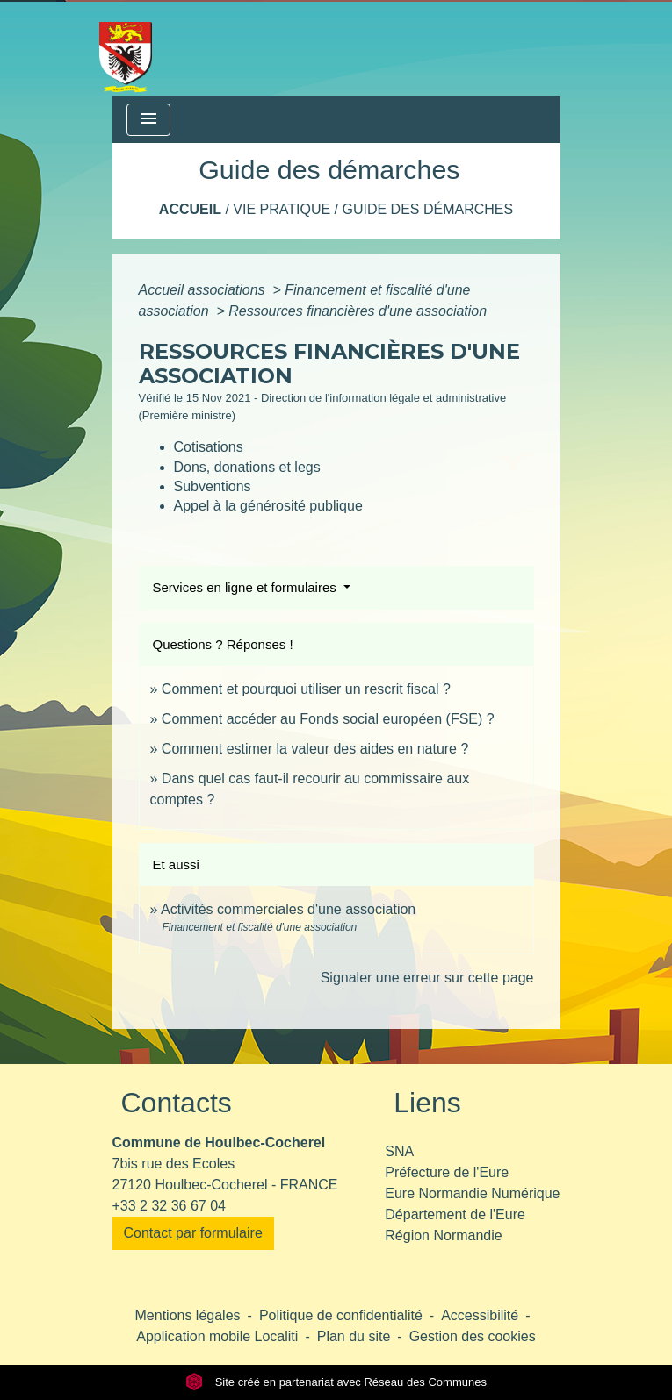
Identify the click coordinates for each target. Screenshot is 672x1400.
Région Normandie (443, 1235)
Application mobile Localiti (217, 1336)
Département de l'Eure (455, 1214)
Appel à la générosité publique (268, 505)
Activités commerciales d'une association (288, 909)
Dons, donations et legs (247, 467)
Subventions (212, 486)
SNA (399, 1151)
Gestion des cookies (472, 1336)
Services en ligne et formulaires (246, 587)
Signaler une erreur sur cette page (427, 977)
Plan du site (354, 1336)
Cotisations (208, 446)
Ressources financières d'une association (357, 311)
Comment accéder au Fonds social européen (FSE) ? (328, 718)
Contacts (176, 1102)
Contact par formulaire (193, 1232)
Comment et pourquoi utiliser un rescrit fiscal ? (306, 689)
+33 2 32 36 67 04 (169, 1205)
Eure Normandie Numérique (472, 1193)
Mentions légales (188, 1315)
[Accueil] (126, 48)
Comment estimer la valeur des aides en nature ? (315, 748)
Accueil (190, 209)
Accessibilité (479, 1315)
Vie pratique (281, 209)
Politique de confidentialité (341, 1315)
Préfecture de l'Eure (447, 1172)
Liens (427, 1102)
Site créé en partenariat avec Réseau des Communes (336, 1382)
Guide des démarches (427, 209)
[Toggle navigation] (148, 120)
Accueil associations (204, 289)
